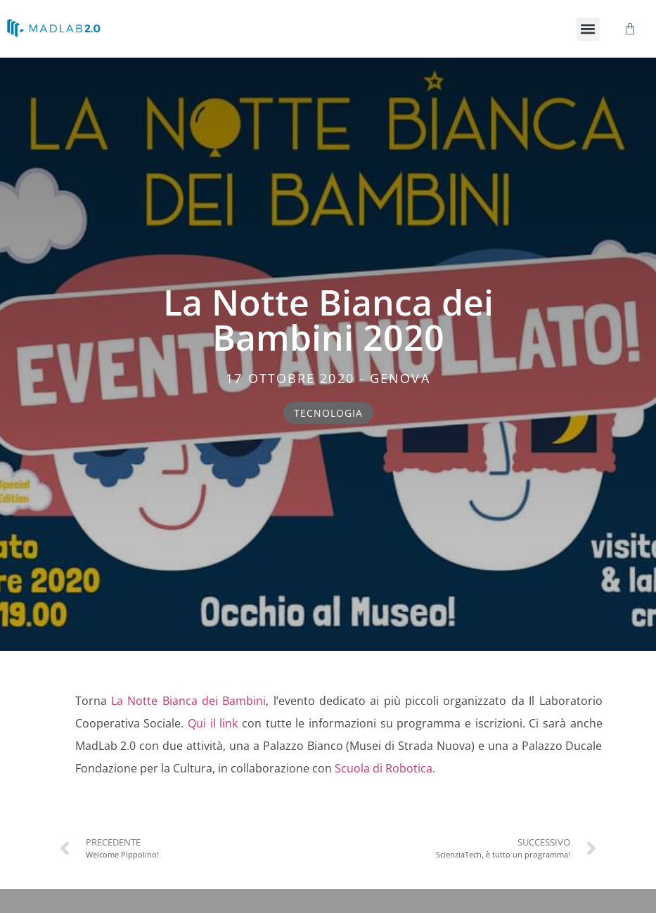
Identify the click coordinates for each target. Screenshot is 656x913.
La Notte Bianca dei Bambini (188, 700)
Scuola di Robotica (383, 768)
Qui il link (213, 723)
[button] (588, 29)
